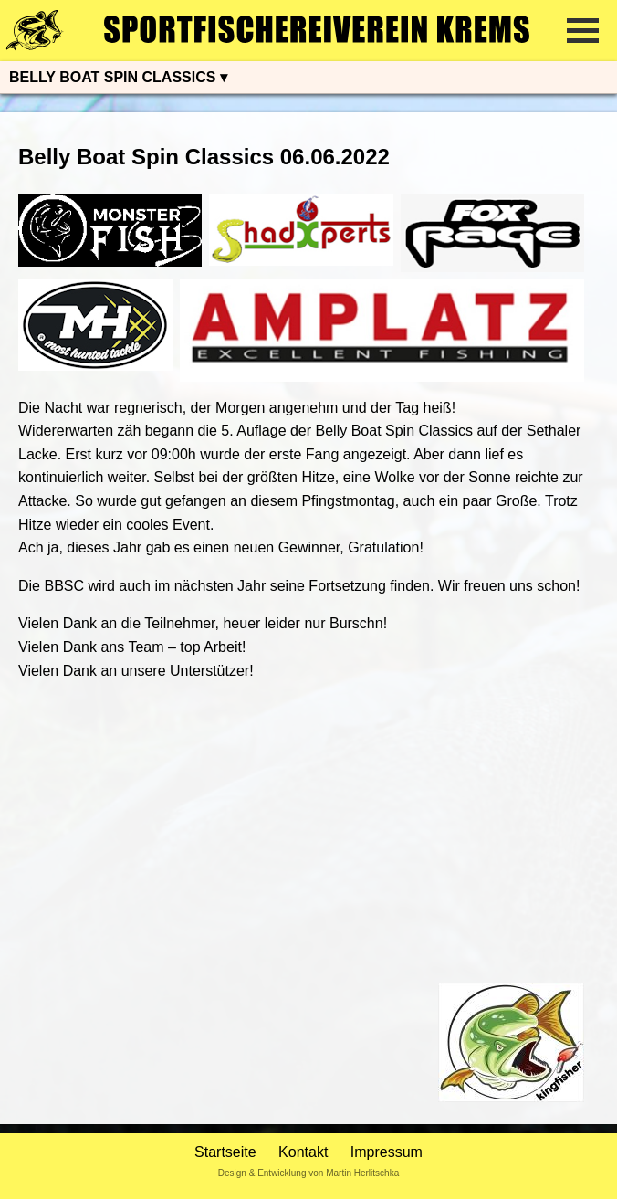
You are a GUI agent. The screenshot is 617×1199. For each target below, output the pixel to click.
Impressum (386, 1152)
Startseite (225, 1152)
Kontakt (303, 1152)
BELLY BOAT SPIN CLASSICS (112, 77)
